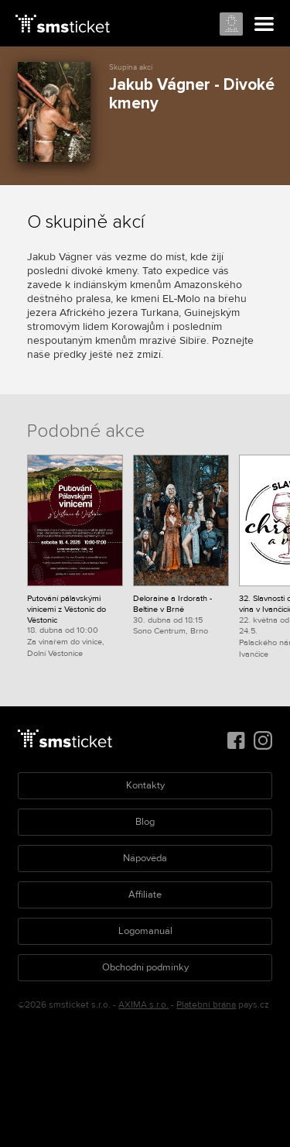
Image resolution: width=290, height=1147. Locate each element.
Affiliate (145, 894)
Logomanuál (145, 931)
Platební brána (206, 1005)
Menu (264, 25)
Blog (145, 822)
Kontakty (145, 785)
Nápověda (145, 858)
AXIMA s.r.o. (143, 1005)
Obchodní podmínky (145, 967)
